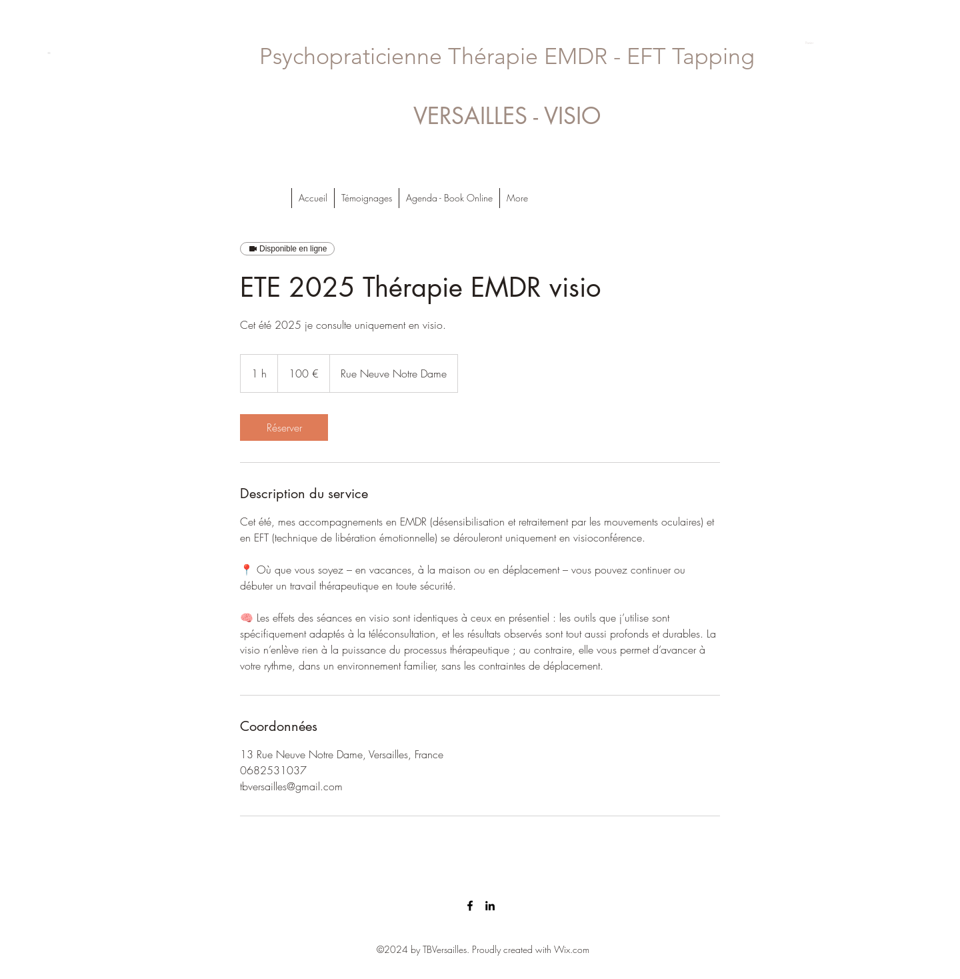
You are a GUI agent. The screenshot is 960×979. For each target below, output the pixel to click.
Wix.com (571, 949)
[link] (284, 427)
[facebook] (470, 905)
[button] (815, 43)
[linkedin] (490, 905)
